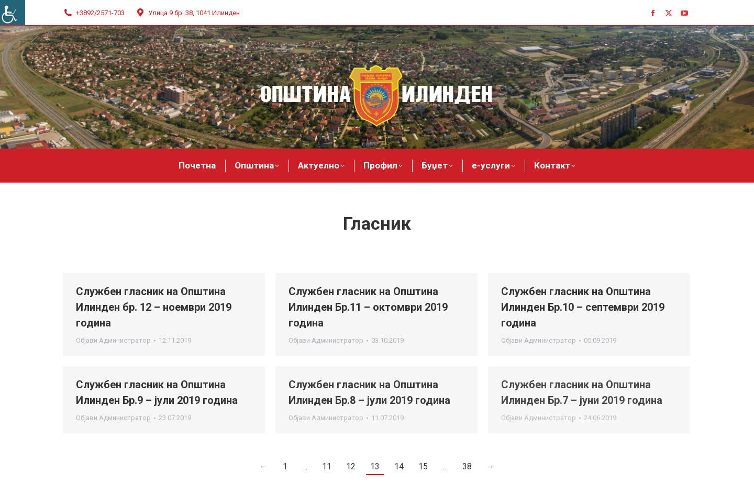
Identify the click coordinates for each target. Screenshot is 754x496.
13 (375, 466)
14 (399, 466)
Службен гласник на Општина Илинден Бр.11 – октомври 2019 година (368, 307)
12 (351, 466)
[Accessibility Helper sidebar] (12, 12)
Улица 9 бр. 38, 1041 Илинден (187, 13)
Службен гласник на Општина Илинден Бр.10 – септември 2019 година (582, 307)
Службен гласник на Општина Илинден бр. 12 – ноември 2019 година (153, 307)
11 (326, 466)
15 (423, 466)
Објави (113, 340)
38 (467, 466)
